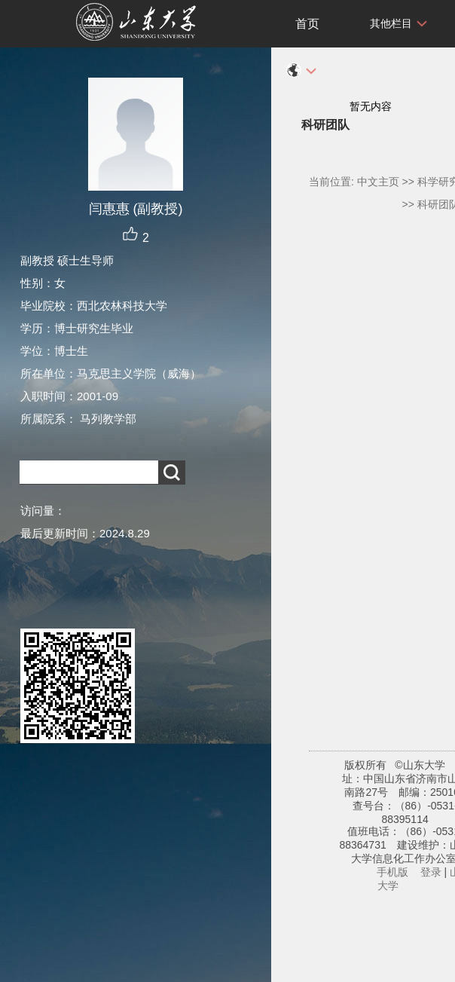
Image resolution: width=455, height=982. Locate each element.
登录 (430, 872)
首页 (307, 23)
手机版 (392, 872)
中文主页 (378, 182)
